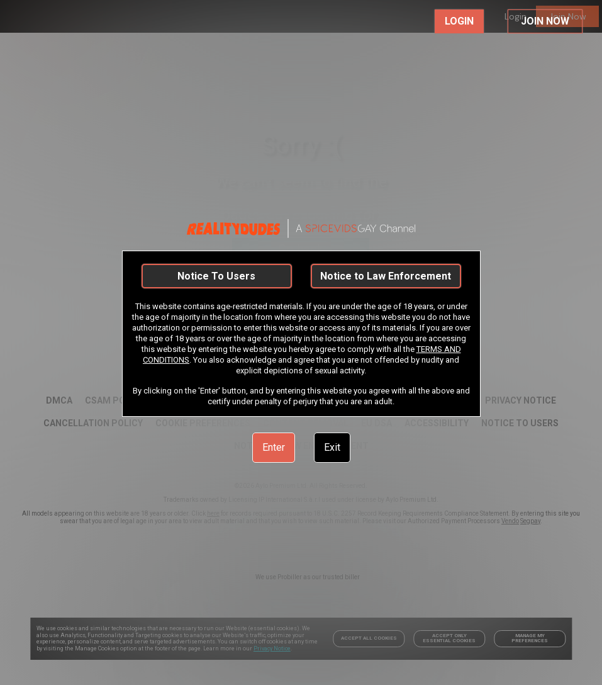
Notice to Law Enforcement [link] (385, 276)
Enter (273, 447)
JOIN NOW (545, 21)
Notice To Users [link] (216, 276)
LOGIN (459, 21)
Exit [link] (332, 447)
